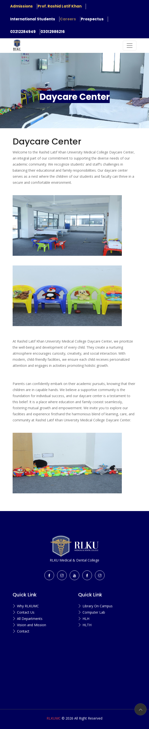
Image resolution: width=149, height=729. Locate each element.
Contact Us (25, 612)
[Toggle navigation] (129, 45)
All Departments (29, 618)
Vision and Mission (31, 625)
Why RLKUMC (28, 606)
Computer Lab (94, 612)
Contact (23, 631)
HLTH (87, 625)
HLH (86, 618)
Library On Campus (98, 606)
